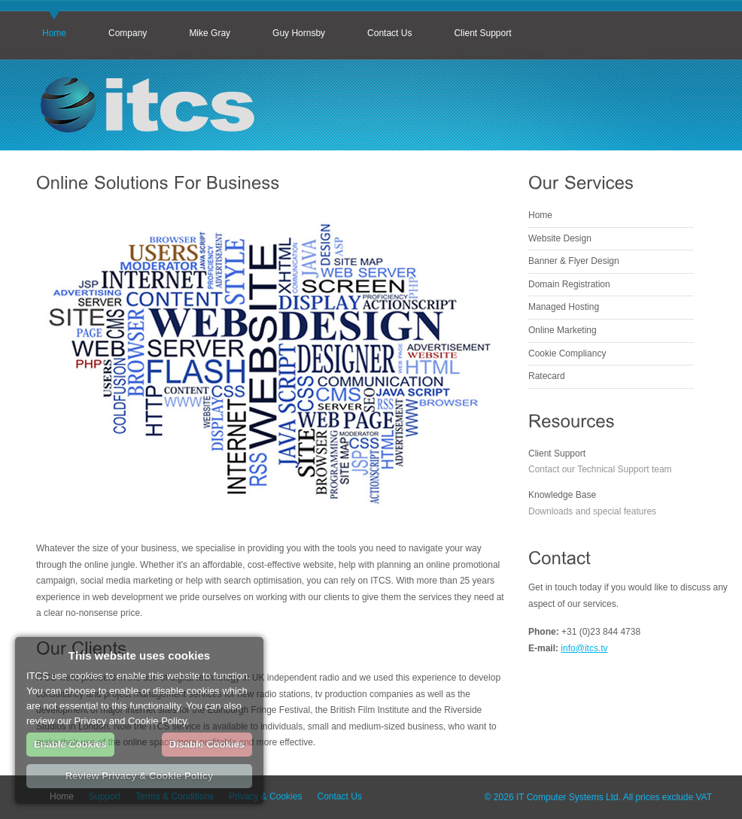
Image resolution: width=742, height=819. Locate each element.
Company (127, 33)
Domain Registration (569, 284)
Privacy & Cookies (265, 796)
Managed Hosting (563, 307)
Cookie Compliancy (567, 353)
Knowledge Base (562, 495)
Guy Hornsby (298, 33)
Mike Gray (209, 33)
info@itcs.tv (584, 648)
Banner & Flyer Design (573, 261)
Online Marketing (562, 330)
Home (54, 33)
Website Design (559, 238)
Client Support (482, 33)
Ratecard (546, 376)
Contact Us (389, 33)
